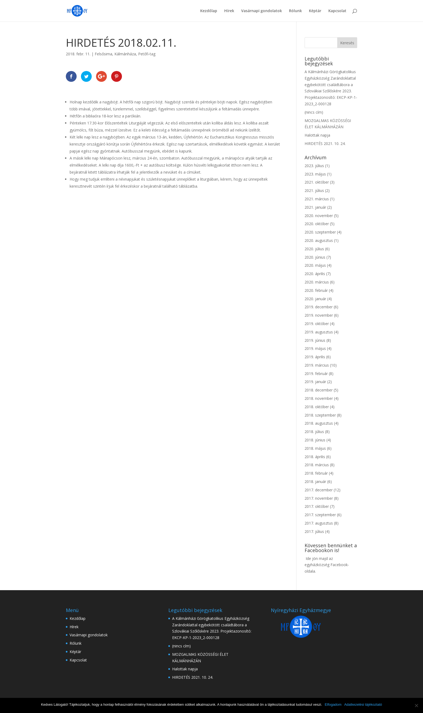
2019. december (319, 306)
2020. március (317, 282)
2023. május (315, 174)
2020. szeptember (320, 232)
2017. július (314, 531)
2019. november (319, 315)
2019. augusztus (319, 331)
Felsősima (103, 53)
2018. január (315, 481)
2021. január (315, 207)
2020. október (317, 223)
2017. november (319, 498)
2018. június (315, 439)
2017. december (319, 489)
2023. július (314, 165)
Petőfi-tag (146, 53)
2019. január (315, 381)
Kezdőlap (208, 11)
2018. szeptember (320, 415)
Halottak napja (317, 135)
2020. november (319, 215)
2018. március (317, 464)
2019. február (316, 373)
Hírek (229, 11)
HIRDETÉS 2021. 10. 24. (325, 143)
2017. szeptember (320, 514)
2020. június (315, 257)
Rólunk (295, 11)
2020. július (314, 248)
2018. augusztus (319, 423)
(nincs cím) (314, 112)
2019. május (315, 348)
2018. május (315, 448)
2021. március (317, 198)
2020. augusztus (319, 240)
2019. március (317, 365)
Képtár (315, 11)
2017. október (317, 506)
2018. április (315, 456)
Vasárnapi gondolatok (261, 11)
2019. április (315, 356)
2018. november (319, 398)
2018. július (314, 431)
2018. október (317, 406)
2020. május (315, 265)
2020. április (315, 273)
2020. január (315, 298)
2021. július (314, 190)
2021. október (317, 182)
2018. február (316, 473)
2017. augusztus (319, 523)
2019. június (315, 340)
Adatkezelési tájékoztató (363, 704)
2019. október (317, 323)
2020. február (316, 290)
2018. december (319, 390)
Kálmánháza (125, 53)
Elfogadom (333, 704)
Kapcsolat (337, 11)
